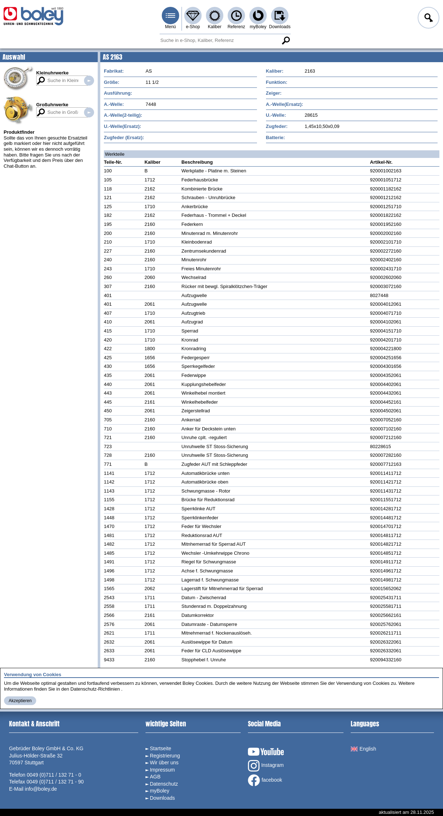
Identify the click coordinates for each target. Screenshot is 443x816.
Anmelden (427, 19)
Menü (170, 26)
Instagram (266, 766)
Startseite (160, 748)
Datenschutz (164, 784)
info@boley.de (41, 789)
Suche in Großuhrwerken (89, 112)
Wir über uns (164, 762)
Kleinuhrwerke (52, 73)
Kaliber (214, 26)
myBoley (258, 26)
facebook (265, 780)
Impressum (162, 770)
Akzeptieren (20, 700)
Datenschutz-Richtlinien (95, 689)
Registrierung (165, 756)
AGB (155, 777)
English (363, 749)
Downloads (279, 26)
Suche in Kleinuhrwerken (89, 81)
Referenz (236, 26)
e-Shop (193, 26)
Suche (285, 40)
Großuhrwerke (52, 104)
